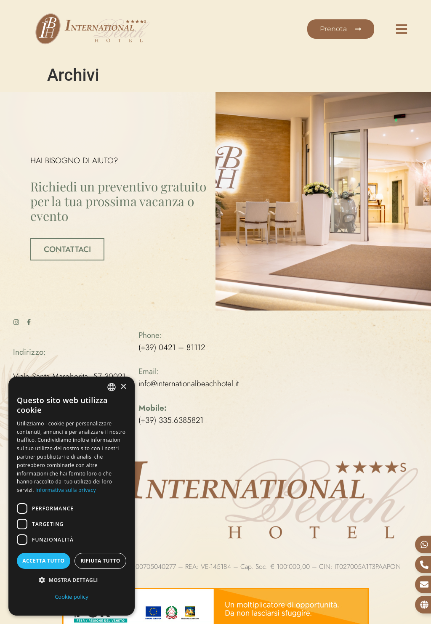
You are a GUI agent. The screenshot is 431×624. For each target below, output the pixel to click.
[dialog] (71, 496)
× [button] (123, 387)
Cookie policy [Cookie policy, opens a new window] (71, 596)
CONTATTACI (67, 248)
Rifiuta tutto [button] (100, 560)
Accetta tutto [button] (43, 560)
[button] (71, 580)
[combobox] (111, 387)
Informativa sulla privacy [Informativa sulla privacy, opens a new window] (65, 490)
